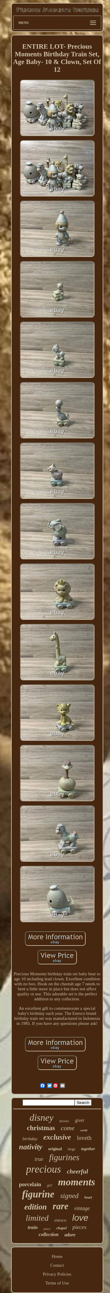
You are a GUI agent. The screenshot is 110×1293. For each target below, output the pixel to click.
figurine (38, 1194)
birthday (30, 1138)
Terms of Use (57, 1283)
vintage (82, 1208)
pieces (79, 1227)
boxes (64, 1121)
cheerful (77, 1171)
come (68, 1128)
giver (79, 1120)
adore (70, 1234)
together (88, 1149)
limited (37, 1217)
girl (49, 1185)
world (83, 1130)
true (39, 1159)
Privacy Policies (57, 1274)
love (80, 1217)
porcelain (30, 1184)
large (71, 1149)
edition (35, 1206)
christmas (41, 1128)
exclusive (57, 1137)
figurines (64, 1157)
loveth (84, 1138)
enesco (60, 1220)
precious (43, 1169)
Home (57, 1256)
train (33, 1227)
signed (69, 1195)
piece (46, 1228)
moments (76, 1181)
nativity (30, 1147)
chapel (61, 1228)
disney (42, 1117)
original (55, 1149)
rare (60, 1206)
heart (88, 1197)
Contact (57, 1265)
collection (49, 1234)
